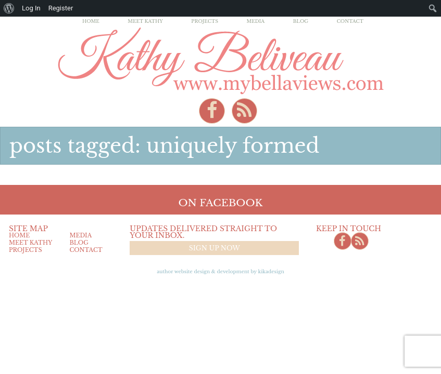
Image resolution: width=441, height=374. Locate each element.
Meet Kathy (145, 21)
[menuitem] (9, 8)
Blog (301, 21)
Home (90, 21)
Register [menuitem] (60, 8)
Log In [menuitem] (31, 8)
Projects (204, 21)
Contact (350, 21)
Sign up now (214, 248)
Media (255, 21)
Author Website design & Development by (220, 271)
